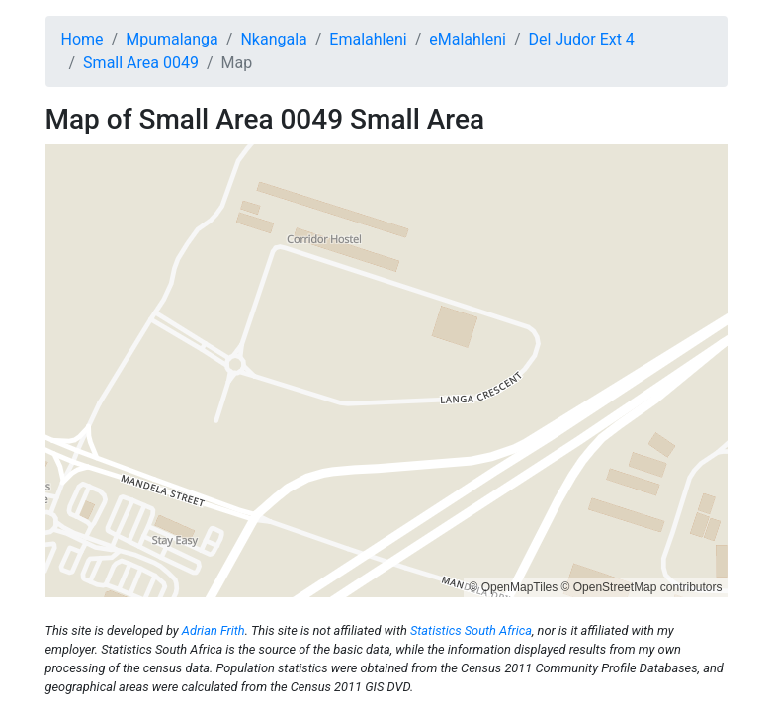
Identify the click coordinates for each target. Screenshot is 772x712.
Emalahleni (367, 39)
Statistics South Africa (471, 630)
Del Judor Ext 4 (582, 39)
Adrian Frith (213, 630)
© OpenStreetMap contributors (642, 587)
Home (82, 39)
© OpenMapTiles (513, 587)
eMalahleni (467, 39)
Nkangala (273, 39)
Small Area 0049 (141, 62)
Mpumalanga (172, 39)
